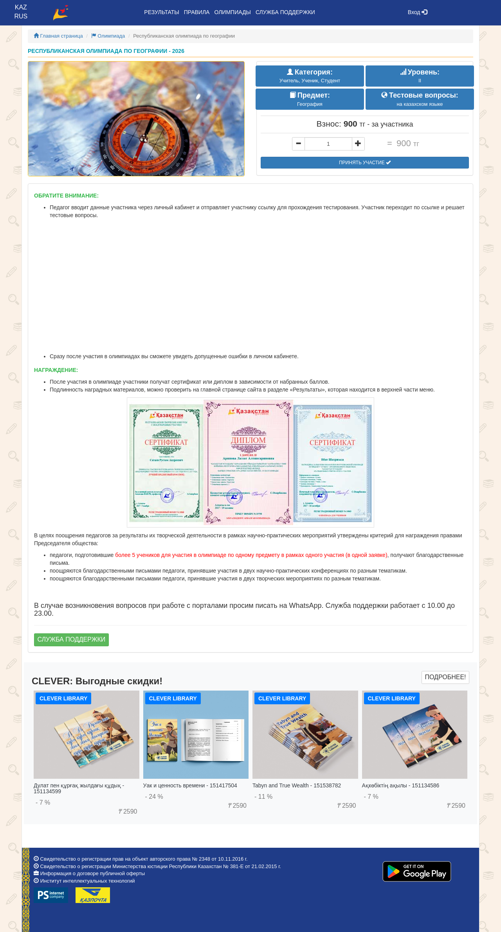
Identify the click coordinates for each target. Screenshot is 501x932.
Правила (197, 12)
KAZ (21, 7)
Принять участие (365, 162)
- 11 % (263, 796)
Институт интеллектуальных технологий (87, 881)
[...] (328, 143)
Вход (417, 12)
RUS (20, 16)
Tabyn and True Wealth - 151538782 (296, 785)
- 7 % (43, 802)
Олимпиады (232, 12)
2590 (127, 811)
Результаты (161, 12)
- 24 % (154, 796)
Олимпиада (108, 36)
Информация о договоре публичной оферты (92, 873)
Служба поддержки (285, 12)
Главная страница (58, 36)
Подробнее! (445, 677)
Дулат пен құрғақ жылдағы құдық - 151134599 (79, 788)
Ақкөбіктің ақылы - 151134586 (401, 785)
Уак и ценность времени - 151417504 (190, 785)
